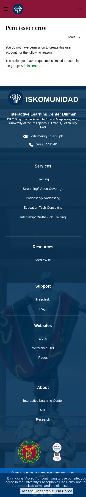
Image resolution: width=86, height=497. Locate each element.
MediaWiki (42, 260)
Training (43, 179)
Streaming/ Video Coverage (43, 189)
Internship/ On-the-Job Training (43, 217)
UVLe (43, 339)
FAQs (43, 309)
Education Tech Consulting (42, 207)
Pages (43, 357)
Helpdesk (43, 299)
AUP (43, 410)
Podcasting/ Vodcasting (43, 198)
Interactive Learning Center (43, 400)
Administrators (31, 66)
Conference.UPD (43, 348)
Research (43, 419)
